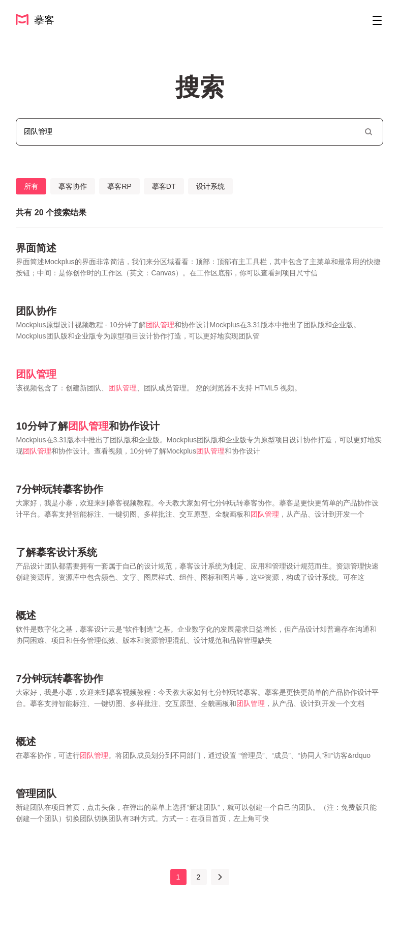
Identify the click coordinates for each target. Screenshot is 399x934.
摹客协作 (72, 186)
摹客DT (164, 186)
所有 (31, 186)
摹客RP (119, 186)
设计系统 (210, 186)
